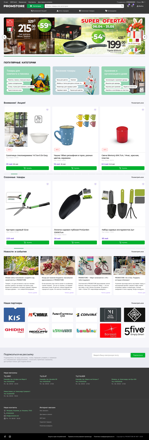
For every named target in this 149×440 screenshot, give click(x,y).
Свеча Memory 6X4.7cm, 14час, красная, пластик (123, 156)
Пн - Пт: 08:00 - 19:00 (12, 419)
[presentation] (4, 37)
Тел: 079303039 (9, 381)
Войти (139, 6)
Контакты (32, 2)
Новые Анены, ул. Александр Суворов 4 (17, 391)
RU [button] (143, 2)
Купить (30, 168)
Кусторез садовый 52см (21, 229)
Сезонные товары (86, 11)
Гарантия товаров (45, 422)
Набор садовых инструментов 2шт (121, 229)
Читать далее (32, 292)
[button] (8, 248)
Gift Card (13, 2)
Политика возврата (46, 426)
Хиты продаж (62, 11)
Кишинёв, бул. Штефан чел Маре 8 (15, 379)
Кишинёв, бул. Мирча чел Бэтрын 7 (87, 379)
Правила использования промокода (80, 436)
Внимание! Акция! (38, 11)
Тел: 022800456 (9, 393)
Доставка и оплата (45, 2)
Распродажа (110, 11)
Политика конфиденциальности (104, 436)
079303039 (9, 413)
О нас (6, 2)
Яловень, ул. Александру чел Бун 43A (124, 379)
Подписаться (138, 355)
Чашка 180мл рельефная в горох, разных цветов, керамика (76, 156)
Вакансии (22, 2)
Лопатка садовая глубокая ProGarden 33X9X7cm (74, 231)
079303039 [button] (130, 2)
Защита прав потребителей (57, 436)
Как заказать (44, 410)
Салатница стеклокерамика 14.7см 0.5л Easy (29, 155)
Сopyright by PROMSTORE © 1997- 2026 (130, 436)
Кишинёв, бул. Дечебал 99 (48, 379)
